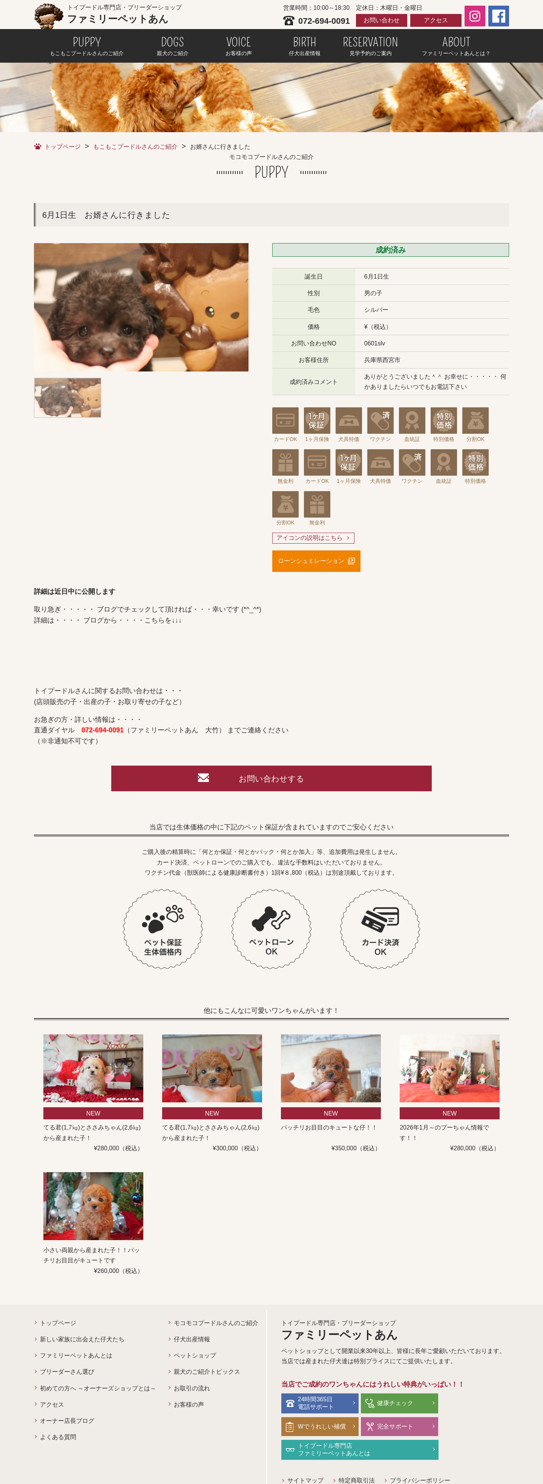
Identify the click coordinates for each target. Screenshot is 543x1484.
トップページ (62, 146)
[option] (141, 307)
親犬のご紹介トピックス (207, 1373)
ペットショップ (195, 1356)
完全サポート (316, 1427)
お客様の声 (189, 1405)
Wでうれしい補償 (474, 1404)
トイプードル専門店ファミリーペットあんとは (410, 1427)
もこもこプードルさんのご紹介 (135, 146)
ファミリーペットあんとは (76, 1356)
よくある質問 (58, 1438)
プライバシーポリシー (420, 1458)
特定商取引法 (357, 1458)
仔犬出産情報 (192, 1340)
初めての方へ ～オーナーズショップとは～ (98, 1389)
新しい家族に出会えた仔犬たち (82, 1340)
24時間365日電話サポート (316, 1404)
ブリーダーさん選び (67, 1373)
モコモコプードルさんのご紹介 (216, 1324)
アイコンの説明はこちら (309, 538)
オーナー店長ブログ (67, 1422)
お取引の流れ (192, 1389)
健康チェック (392, 1404)
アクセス (436, 20)
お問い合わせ (382, 20)
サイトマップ (305, 1458)
